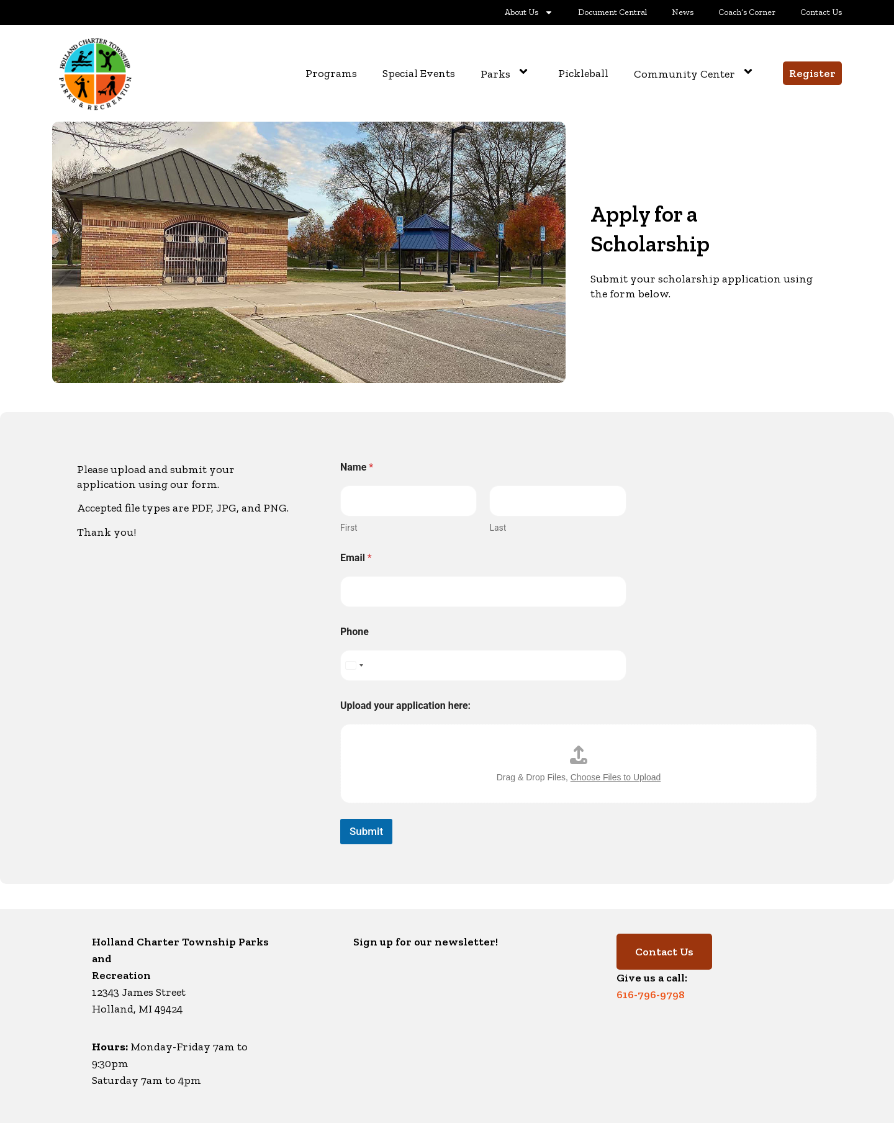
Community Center (695, 73)
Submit (366, 831)
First (349, 528)
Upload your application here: (405, 705)
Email (356, 558)
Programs (331, 73)
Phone (354, 632)
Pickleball (583, 73)
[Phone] (483, 665)
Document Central (612, 12)
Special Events (418, 73)
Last (497, 528)
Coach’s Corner (746, 12)
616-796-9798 (650, 994)
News (682, 12)
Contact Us (821, 12)
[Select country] (354, 665)
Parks (507, 73)
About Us (529, 12)
